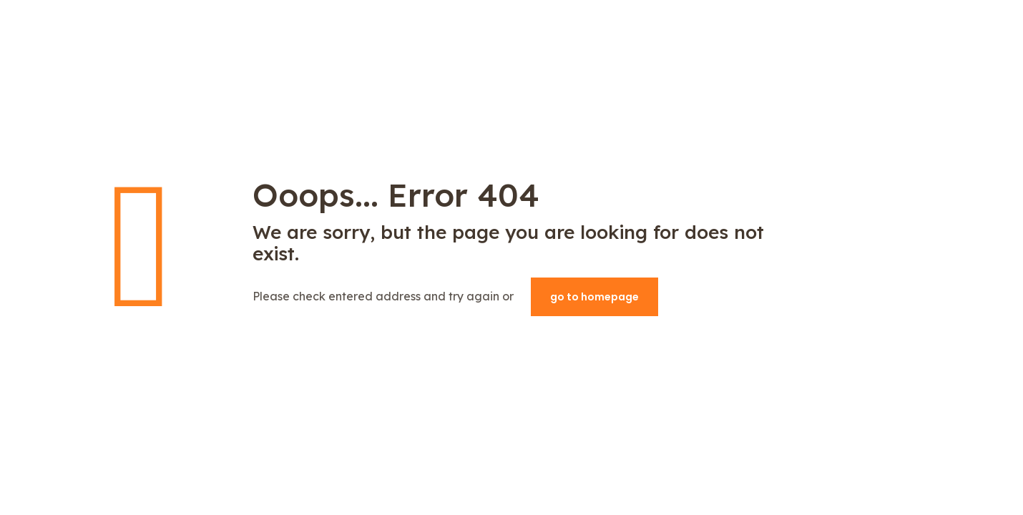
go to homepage (594, 297)
